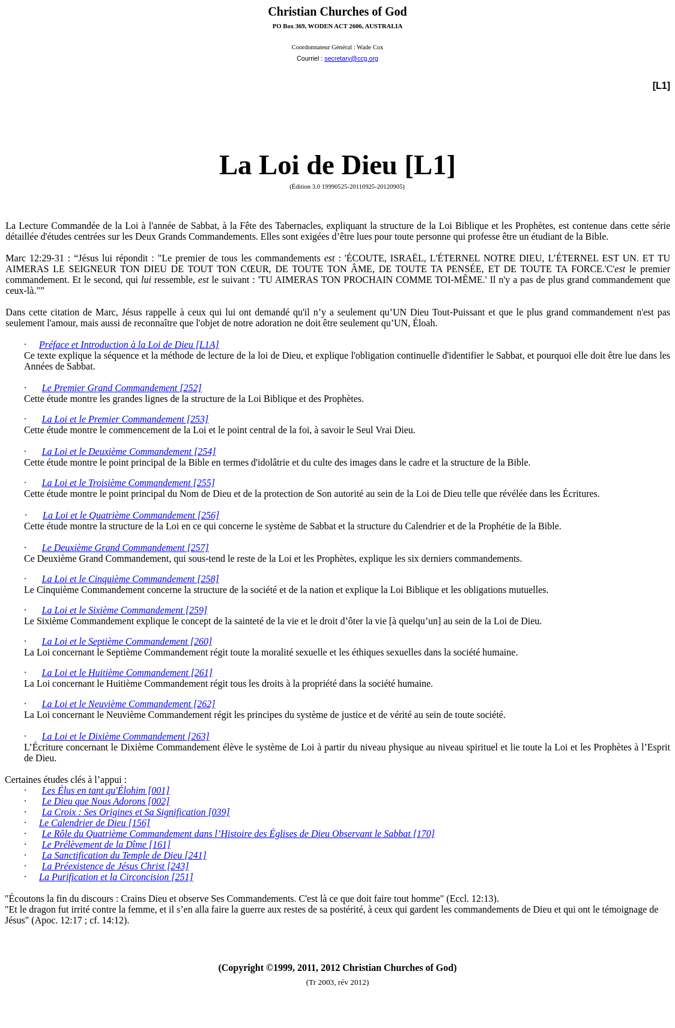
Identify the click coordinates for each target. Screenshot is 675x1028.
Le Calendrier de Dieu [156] (94, 823)
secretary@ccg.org (351, 58)
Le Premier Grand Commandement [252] (122, 388)
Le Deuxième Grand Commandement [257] (125, 548)
